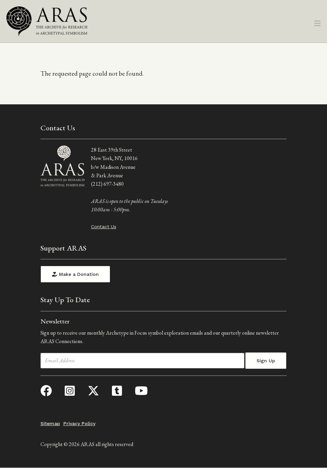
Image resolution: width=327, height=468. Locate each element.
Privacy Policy (79, 423)
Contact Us (103, 226)
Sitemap (50, 423)
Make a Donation (75, 274)
